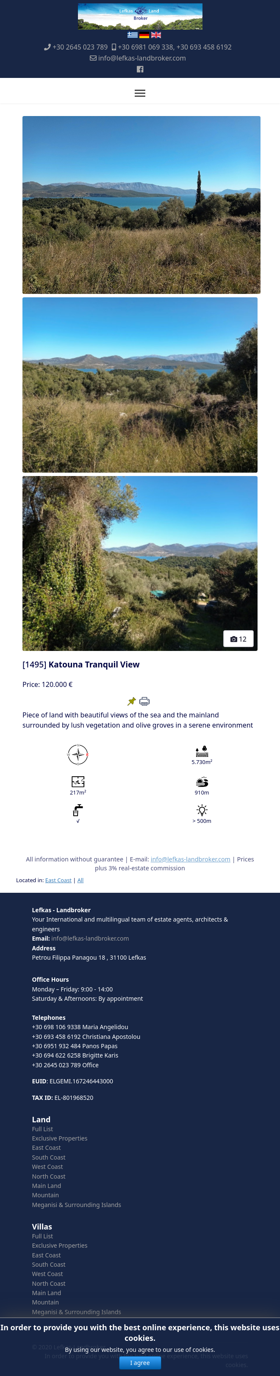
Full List (42, 1129)
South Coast (49, 1157)
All (81, 880)
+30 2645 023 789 (80, 47)
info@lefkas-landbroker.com (142, 58)
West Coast (47, 1167)
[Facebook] (140, 69)
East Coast (58, 880)
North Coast (49, 1176)
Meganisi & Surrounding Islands (77, 1205)
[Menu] (140, 93)
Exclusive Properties (60, 1138)
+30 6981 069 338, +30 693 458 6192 (174, 47)
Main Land (46, 1186)
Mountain (45, 1195)
